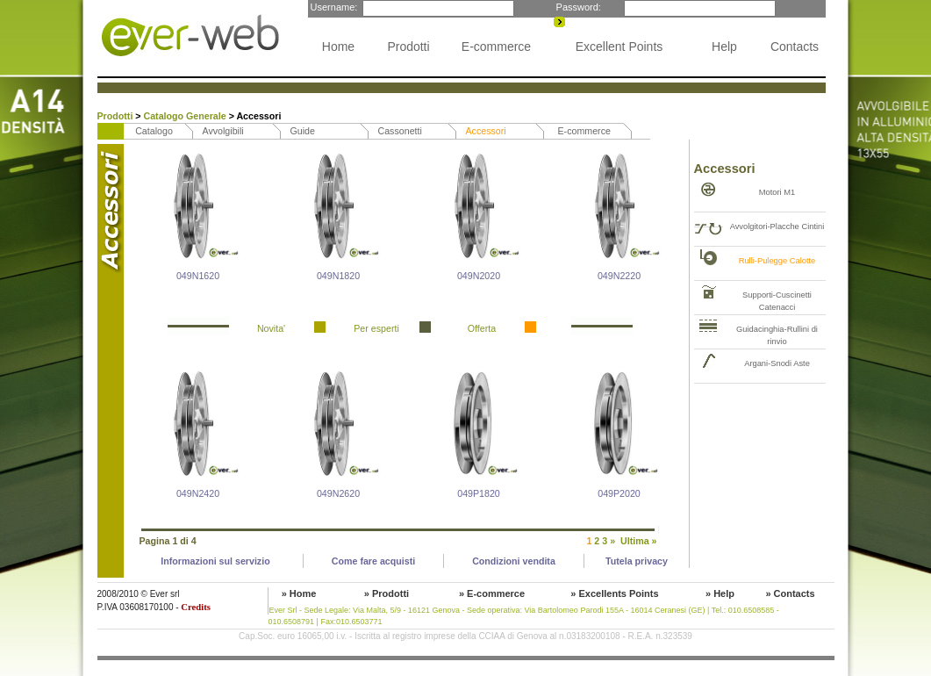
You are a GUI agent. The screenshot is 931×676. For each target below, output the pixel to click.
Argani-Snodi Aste (777, 363)
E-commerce (496, 47)
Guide (302, 131)
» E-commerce (492, 593)
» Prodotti (386, 593)
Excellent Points (619, 47)
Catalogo (154, 131)
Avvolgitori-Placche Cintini (777, 226)
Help (724, 47)
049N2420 (197, 493)
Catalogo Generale (186, 116)
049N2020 (478, 275)
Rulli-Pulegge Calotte (777, 260)
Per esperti (376, 328)
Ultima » (638, 541)
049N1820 (338, 275)
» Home (299, 593)
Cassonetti (400, 131)
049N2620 (338, 493)
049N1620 (197, 275)
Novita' (271, 328)
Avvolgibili (223, 131)
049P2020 (619, 493)
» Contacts (789, 593)
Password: (577, 7)
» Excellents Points (614, 593)
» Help (719, 593)
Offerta (482, 328)
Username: (333, 7)
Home (338, 47)
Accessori (486, 131)
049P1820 (478, 493)
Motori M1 (777, 192)
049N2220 (619, 275)
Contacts (794, 47)
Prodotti (408, 47)
